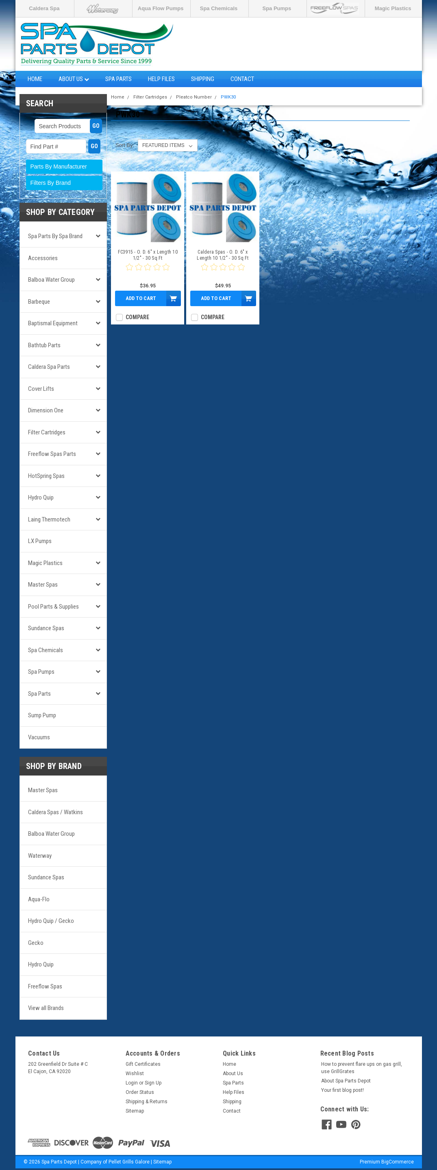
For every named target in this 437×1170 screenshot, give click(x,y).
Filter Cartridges (46, 432)
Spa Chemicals (219, 8)
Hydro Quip (41, 497)
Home (35, 79)
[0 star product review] (148, 272)
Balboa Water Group (51, 279)
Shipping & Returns (146, 1101)
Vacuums (39, 737)
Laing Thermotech (49, 519)
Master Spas (43, 584)
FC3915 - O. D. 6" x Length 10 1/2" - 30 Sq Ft (148, 255)
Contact (242, 79)
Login (132, 1083)
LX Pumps (40, 541)
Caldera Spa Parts (49, 366)
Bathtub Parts (44, 345)
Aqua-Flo (39, 899)
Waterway (40, 855)
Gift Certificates (143, 1064)
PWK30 (228, 97)
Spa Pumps (276, 8)
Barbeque (39, 301)
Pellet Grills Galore (129, 1162)
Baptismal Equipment (53, 323)
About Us (74, 79)
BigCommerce (397, 1162)
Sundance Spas (46, 628)
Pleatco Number (194, 97)
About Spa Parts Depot (346, 1081)
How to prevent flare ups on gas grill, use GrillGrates (361, 1067)
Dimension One (45, 410)
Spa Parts (118, 79)
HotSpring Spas (46, 476)
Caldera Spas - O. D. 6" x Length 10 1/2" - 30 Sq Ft (222, 255)
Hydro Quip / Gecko (51, 921)
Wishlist (135, 1073)
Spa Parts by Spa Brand (55, 236)
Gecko (35, 943)
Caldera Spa (44, 8)
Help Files (161, 79)
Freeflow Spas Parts (52, 454)
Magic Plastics (393, 8)
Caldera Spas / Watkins (55, 812)
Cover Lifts (41, 388)
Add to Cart (141, 298)
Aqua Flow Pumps (161, 8)
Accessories (43, 258)
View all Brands (46, 1008)
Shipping (202, 79)
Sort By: (124, 145)
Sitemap (135, 1111)
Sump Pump (42, 715)
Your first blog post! (342, 1090)
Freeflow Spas (45, 986)
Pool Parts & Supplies (53, 606)
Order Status (140, 1092)
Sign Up (153, 1083)
